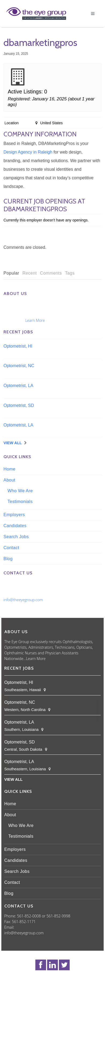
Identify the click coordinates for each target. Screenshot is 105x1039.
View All (12, 443)
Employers (14, 514)
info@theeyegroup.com (23, 599)
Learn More (35, 320)
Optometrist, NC (18, 365)
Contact (11, 547)
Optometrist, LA (18, 385)
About (9, 480)
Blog (8, 558)
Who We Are (20, 490)
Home (9, 469)
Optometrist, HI (17, 346)
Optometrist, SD (18, 405)
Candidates (15, 525)
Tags (70, 273)
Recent (29, 273)
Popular (11, 273)
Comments (51, 273)
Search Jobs (16, 536)
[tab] (11, 273)
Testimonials (20, 501)
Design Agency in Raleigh (27, 152)
